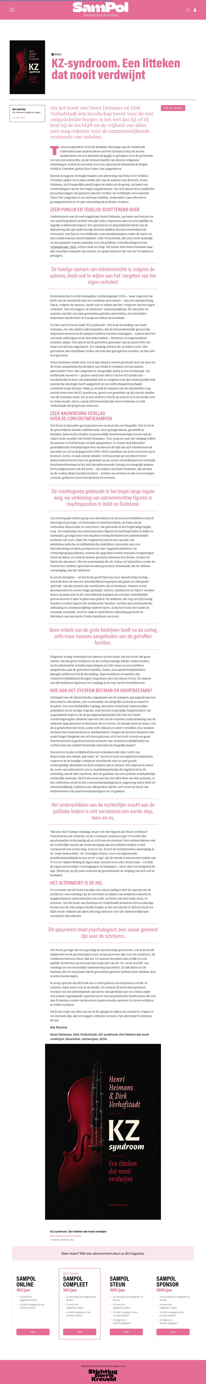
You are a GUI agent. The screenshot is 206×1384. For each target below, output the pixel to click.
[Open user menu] (194, 9)
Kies (33, 1331)
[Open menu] (12, 9)
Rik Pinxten (19, 109)
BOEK (56, 54)
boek (107, 155)
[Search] (188, 9)
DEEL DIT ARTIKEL (173, 108)
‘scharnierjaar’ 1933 (63, 247)
